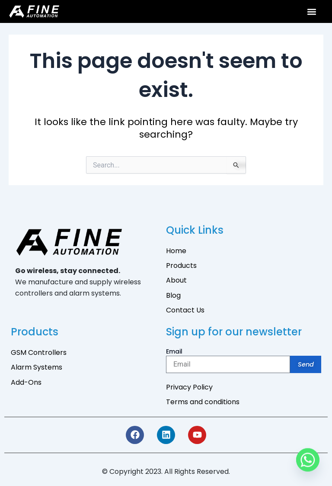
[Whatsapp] (307, 463)
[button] (312, 11)
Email (174, 351)
